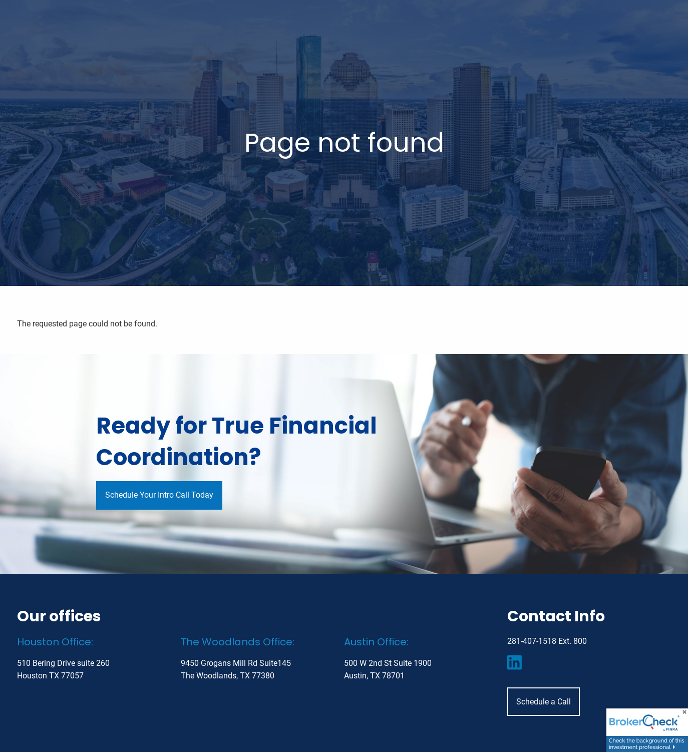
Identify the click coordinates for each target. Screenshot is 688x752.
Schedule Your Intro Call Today (159, 495)
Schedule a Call (543, 701)
